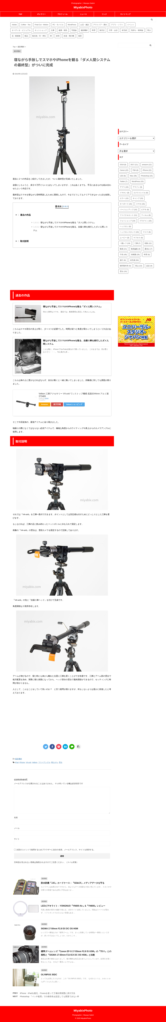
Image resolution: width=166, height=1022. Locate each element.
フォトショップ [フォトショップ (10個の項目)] (127, 221)
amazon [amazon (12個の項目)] (147, 165)
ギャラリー (41, 14)
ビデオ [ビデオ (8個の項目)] (145, 210)
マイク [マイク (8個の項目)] (147, 232)
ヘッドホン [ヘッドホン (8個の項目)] (125, 226)
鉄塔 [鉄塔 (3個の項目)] (58, 36)
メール (17, 828)
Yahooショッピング (74, 404)
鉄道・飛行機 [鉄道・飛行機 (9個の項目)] (69, 36)
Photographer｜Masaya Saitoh (83, 1015)
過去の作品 (24, 215)
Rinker (47, 398)
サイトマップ (125, 14)
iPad (16, 762)
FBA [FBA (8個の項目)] (135, 170)
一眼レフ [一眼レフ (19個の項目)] (125, 243)
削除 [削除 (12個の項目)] (148, 243)
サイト (17, 839)
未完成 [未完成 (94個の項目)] (124, 30)
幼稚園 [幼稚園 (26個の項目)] (135, 255)
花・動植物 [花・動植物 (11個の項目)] (16, 36)
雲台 (60, 762)
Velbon (34, 762)
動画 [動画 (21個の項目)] (123, 249)
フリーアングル (44, 762)
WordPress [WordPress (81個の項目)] (72, 25)
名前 (16, 817)
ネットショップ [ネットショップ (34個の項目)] (41, 30)
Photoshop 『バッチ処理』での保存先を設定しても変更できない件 (49, 996)
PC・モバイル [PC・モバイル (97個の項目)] (58, 25)
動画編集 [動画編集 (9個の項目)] (135, 249)
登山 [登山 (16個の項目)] (149, 30)
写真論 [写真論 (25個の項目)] (74, 30)
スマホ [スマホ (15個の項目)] (140, 204)
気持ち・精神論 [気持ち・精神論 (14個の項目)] (137, 30)
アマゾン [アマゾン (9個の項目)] (137, 187)
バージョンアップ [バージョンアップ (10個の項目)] (128, 210)
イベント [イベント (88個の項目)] (130, 25)
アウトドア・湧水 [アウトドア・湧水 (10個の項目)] (100, 25)
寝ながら (54, 762)
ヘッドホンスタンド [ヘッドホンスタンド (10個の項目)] (129, 232)
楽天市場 (57, 404)
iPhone (22, 762)
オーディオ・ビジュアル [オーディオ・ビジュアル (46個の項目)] (21, 30)
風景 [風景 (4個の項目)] (80, 36)
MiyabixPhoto (83, 7)
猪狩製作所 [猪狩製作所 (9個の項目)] (125, 266)
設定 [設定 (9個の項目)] (149, 266)
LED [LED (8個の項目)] (123, 176)
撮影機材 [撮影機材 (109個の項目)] (84, 30)
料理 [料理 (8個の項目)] (147, 255)
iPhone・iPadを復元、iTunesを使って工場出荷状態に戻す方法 (47, 993)
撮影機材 (18, 759)
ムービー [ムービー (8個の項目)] (124, 238)
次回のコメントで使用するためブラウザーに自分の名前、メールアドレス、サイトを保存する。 (55, 850)
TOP (20, 14)
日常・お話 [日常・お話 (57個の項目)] (113, 30)
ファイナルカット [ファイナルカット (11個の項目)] (128, 215)
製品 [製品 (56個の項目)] (26, 36)
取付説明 (23, 241)
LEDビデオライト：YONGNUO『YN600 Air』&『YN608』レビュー (73, 906)
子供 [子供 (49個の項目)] (123, 255)
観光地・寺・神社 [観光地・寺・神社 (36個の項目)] (39, 36)
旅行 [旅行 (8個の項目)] (123, 260)
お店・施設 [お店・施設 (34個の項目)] (84, 25)
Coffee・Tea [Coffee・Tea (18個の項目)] (25, 25)
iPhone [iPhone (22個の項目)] (147, 170)
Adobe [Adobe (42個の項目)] (14, 25)
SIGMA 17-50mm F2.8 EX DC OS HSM (59, 928)
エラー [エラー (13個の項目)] (124, 198)
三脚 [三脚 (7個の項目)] (137, 243)
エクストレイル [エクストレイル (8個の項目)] (140, 193)
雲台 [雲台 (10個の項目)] (123, 271)
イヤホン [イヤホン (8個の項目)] (124, 193)
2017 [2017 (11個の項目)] (134, 165)
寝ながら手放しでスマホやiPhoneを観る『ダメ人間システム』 (64, 222)
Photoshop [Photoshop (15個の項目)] (147, 176)
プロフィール (62, 14)
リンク (104, 14)
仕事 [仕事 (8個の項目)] (52, 30)
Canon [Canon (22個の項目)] (124, 170)
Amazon (44, 404)
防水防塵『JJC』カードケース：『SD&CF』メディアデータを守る (72, 883)
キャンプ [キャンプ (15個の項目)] (138, 198)
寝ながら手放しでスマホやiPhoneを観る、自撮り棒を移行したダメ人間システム (70, 228)
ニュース (83, 14)
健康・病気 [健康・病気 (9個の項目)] (63, 30)
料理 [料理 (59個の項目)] (93, 30)
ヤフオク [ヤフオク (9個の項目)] (138, 238)
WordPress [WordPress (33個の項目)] (138, 181)
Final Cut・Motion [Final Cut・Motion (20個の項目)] (41, 25)
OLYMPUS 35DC (49, 974)
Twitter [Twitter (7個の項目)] (123, 181)
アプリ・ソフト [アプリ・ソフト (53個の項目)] (117, 25)
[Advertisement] (62, 268)
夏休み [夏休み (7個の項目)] (148, 249)
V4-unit (28, 762)
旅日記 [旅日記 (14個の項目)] (102, 30)
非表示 (65, 206)
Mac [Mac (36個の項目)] (133, 176)
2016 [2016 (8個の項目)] (123, 165)
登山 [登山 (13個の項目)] (138, 266)
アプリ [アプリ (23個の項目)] (124, 187)
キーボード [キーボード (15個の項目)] (126, 204)
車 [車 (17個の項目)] (51, 36)
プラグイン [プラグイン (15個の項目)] (146, 221)
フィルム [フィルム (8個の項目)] (146, 215)
